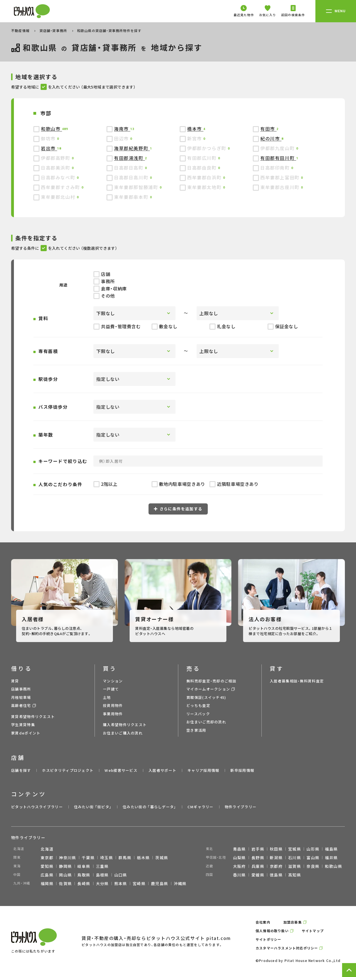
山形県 (312, 849)
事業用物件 (113, 713)
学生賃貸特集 (23, 724)
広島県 (47, 875)
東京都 (47, 857)
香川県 (239, 875)
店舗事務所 (21, 689)
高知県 (294, 875)
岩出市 (49, 148)
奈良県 (312, 866)
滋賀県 (294, 866)
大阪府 (239, 866)
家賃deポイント (25, 733)
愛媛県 (257, 875)
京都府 (276, 866)
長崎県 (83, 883)
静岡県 (65, 866)
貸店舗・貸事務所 (53, 30)
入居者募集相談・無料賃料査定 (297, 681)
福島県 (331, 849)
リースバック (198, 713)
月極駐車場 (21, 697)
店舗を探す (21, 770)
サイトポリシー (268, 939)
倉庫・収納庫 (110, 288)
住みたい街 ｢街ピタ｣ (93, 806)
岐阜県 (83, 866)
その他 (104, 295)
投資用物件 (113, 705)
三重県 (102, 866)
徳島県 (276, 875)
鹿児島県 (159, 883)
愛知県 (47, 866)
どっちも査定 (198, 705)
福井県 (331, 857)
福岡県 (47, 883)
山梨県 (239, 857)
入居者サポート (162, 770)
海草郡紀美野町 (132, 148)
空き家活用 (196, 730)
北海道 (47, 849)
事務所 (104, 281)
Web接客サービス (121, 770)
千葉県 (88, 857)
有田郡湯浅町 (129, 158)
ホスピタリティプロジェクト (67, 770)
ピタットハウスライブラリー (37, 806)
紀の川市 (270, 138)
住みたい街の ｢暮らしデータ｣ (149, 806)
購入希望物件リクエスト (125, 724)
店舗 (101, 274)
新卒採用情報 (242, 770)
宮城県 (294, 849)
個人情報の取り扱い (272, 930)
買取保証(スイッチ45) (206, 697)
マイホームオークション (208, 689)
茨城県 (161, 857)
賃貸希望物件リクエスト (33, 716)
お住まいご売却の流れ (206, 721)
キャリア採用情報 (203, 770)
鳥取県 (83, 875)
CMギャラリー (200, 806)
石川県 (294, 857)
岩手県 (257, 849)
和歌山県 (333, 866)
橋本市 (195, 128)
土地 (107, 697)
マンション (113, 681)
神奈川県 (67, 857)
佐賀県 (65, 883)
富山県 (312, 857)
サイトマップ (313, 930)
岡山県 (65, 875)
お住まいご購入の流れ (123, 733)
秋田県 (276, 849)
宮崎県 (139, 883)
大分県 (102, 883)
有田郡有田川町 (278, 158)
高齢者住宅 (21, 705)
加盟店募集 (292, 922)
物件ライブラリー (240, 806)
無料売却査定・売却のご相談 (211, 681)
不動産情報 (21, 30)
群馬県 (124, 857)
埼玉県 (106, 857)
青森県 (239, 849)
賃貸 (15, 681)
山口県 (120, 875)
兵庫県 (257, 866)
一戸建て (111, 689)
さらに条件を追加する (178, 508)
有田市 (268, 128)
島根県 (102, 875)
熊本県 (120, 883)
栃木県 (143, 857)
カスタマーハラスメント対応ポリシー (287, 948)
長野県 (257, 857)
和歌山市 (51, 128)
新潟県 (276, 857)
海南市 (122, 128)
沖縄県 (180, 883)
